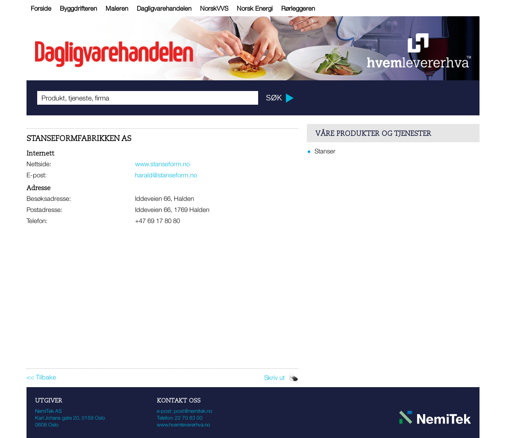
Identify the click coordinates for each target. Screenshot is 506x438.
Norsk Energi (255, 8)
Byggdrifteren (78, 8)
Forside (41, 8)
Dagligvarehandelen (164, 8)
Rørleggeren (298, 8)
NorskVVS (214, 8)
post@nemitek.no (193, 411)
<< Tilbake (41, 377)
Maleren (117, 8)
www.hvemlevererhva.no (183, 424)
